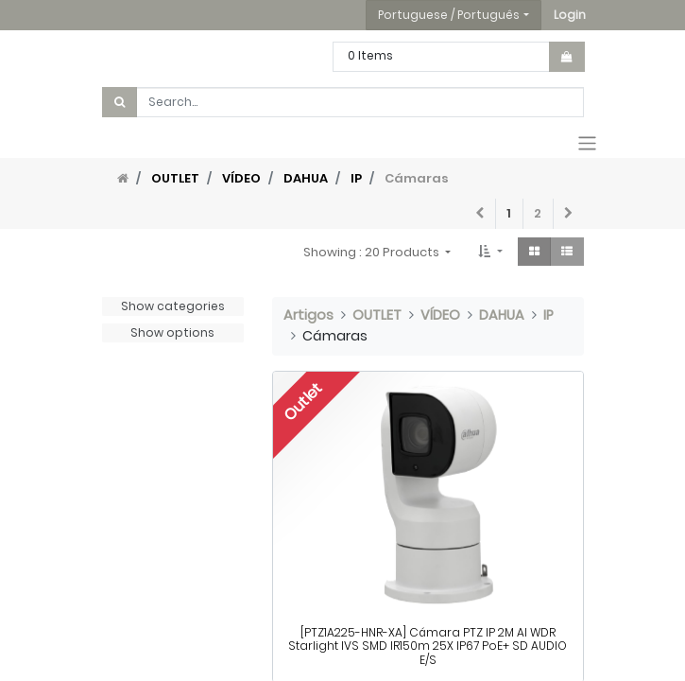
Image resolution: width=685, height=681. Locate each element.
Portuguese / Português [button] (449, 15)
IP (356, 178)
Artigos (308, 315)
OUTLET (175, 178)
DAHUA (305, 178)
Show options (172, 332)
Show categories (173, 306)
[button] (569, 15)
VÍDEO (241, 178)
